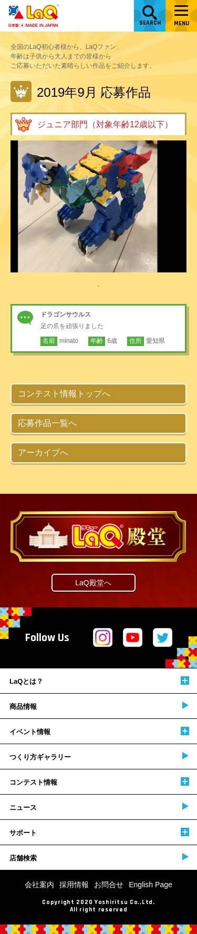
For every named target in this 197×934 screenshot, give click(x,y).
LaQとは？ (99, 680)
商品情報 (99, 706)
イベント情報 (99, 731)
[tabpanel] (98, 206)
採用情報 (74, 884)
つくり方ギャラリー (99, 756)
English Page (150, 884)
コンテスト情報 (99, 781)
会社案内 (39, 884)
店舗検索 (99, 857)
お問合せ (108, 884)
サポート (99, 832)
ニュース (99, 807)
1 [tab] (99, 285)
